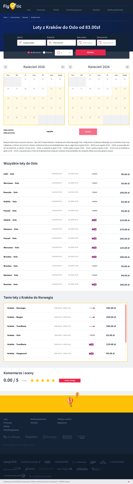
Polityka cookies (64, 419)
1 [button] (61, 52)
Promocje (41, 9)
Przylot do (50, 37)
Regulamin (62, 422)
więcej (67, 481)
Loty (28, 9)
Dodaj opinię (70, 380)
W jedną (47, 52)
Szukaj (90, 52)
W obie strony (34, 52)
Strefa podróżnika (115, 9)
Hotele (56, 9)
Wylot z (20, 37)
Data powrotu (102, 37)
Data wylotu (81, 37)
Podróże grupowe (74, 9)
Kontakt (96, 9)
